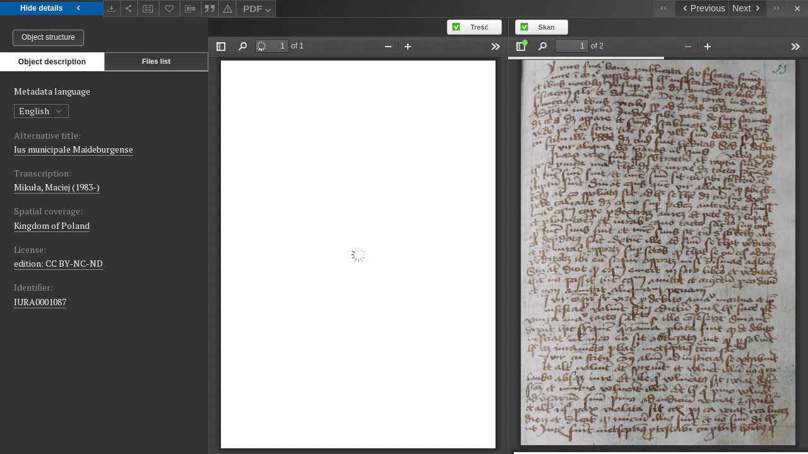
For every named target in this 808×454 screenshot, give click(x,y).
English (41, 111)
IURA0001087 (40, 302)
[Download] (112, 8)
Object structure (48, 37)
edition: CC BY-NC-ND (58, 263)
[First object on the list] (663, 8)
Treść (479, 27)
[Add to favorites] (170, 8)
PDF (258, 10)
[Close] (797, 8)
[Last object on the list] (776, 8)
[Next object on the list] (747, 8)
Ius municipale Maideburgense (73, 149)
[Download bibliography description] (190, 9)
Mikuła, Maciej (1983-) (57, 187)
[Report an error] (227, 8)
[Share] (129, 8)
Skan (546, 27)
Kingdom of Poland (52, 225)
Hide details (51, 8)
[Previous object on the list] (701, 8)
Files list (156, 61)
